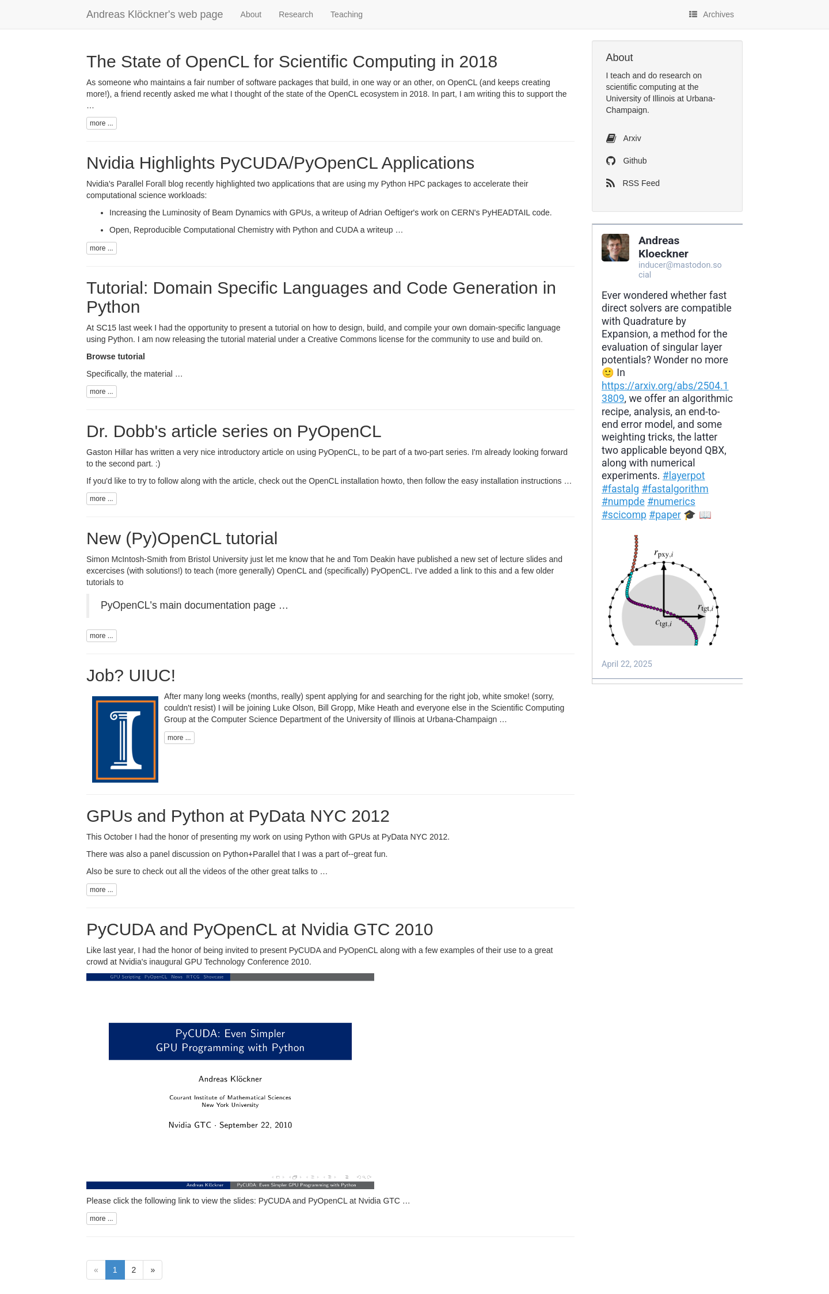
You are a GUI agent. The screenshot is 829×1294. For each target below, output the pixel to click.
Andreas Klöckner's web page (154, 14)
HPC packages (435, 183)
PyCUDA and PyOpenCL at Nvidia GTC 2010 (259, 929)
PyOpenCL (338, 452)
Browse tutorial (115, 356)
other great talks (280, 871)
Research (296, 14)
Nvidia (130, 961)
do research (669, 75)
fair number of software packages (253, 82)
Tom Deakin (374, 559)
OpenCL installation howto (355, 480)
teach (620, 75)
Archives (711, 14)
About (251, 14)
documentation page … (236, 605)
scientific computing (641, 87)
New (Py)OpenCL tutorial (181, 538)
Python (393, 183)
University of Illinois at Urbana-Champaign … (427, 719)
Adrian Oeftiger (386, 212)
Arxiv (623, 138)
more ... (101, 123)
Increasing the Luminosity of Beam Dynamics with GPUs (210, 212)
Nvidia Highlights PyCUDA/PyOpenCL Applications (280, 162)
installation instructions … (526, 480)
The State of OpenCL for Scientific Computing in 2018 (291, 61)
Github (626, 160)
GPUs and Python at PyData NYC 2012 (238, 815)
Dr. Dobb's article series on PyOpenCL (234, 431)
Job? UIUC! (131, 675)
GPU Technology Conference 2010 (247, 961)
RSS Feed (633, 183)
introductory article (250, 452)
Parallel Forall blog (149, 183)
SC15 (106, 327)
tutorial (287, 327)
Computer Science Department (266, 719)
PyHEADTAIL (506, 212)
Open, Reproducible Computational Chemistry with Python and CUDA (233, 229)
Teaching (346, 14)
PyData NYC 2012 (414, 836)
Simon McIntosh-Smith (127, 559)
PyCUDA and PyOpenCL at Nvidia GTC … (334, 1200)
